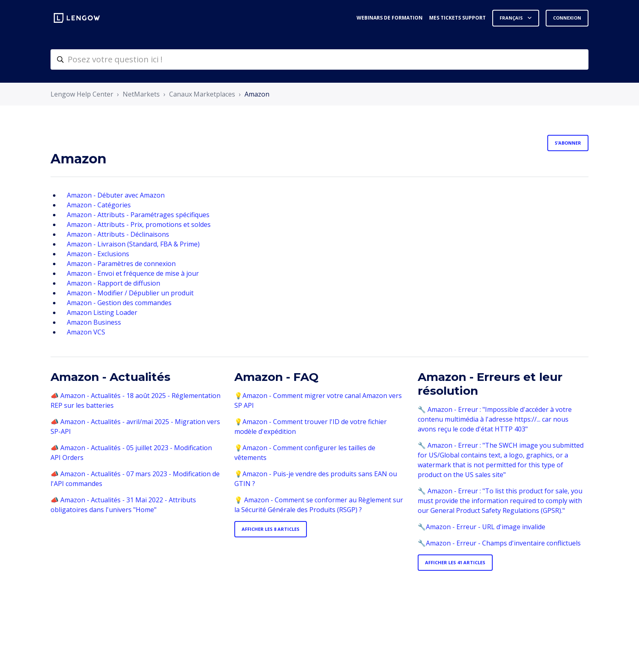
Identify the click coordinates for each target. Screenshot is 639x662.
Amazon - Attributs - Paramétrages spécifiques (138, 214)
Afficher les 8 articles (271, 529)
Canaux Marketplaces (202, 94)
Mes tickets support (457, 17)
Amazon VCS (86, 332)
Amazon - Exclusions (98, 253)
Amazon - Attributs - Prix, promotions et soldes (139, 224)
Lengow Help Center (82, 94)
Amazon (257, 94)
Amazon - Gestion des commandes (119, 302)
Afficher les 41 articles (455, 562)
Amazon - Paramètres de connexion (121, 263)
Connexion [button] (567, 18)
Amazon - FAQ (276, 377)
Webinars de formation (390, 17)
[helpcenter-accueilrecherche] (319, 59)
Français (512, 18)
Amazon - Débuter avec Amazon (116, 195)
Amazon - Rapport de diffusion (113, 283)
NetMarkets (141, 94)
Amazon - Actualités (110, 377)
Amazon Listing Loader (102, 312)
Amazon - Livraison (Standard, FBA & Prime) (133, 244)
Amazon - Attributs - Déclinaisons (118, 234)
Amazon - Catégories (99, 204)
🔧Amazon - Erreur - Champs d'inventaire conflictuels (499, 543)
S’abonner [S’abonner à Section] (568, 143)
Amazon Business (94, 322)
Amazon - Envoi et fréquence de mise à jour (133, 273)
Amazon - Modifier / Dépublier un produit (130, 292)
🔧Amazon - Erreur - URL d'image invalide (481, 526)
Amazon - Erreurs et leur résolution (490, 384)
